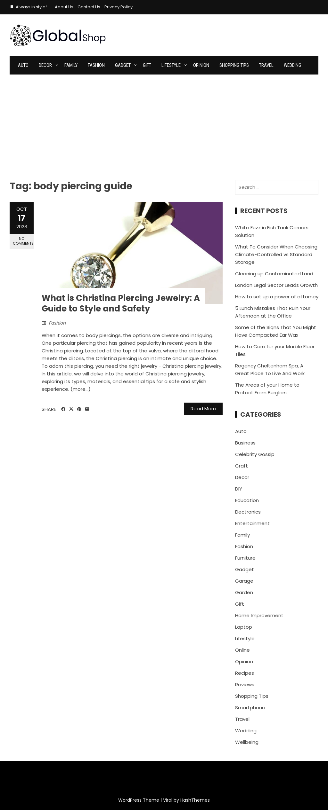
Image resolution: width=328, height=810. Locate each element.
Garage (244, 581)
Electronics (248, 511)
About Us (64, 7)
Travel (266, 65)
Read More (203, 408)
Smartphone (250, 707)
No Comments (23, 241)
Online (242, 650)
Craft (241, 465)
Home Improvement (259, 615)
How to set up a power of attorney (276, 296)
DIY (238, 488)
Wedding (292, 65)
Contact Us (89, 7)
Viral (167, 800)
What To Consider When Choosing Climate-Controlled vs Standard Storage (276, 254)
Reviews (244, 684)
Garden (244, 592)
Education (247, 500)
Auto (23, 65)
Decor (45, 65)
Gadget (123, 65)
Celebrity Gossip (255, 454)
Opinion (201, 65)
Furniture (245, 557)
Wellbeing (246, 742)
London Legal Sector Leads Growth (276, 285)
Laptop (243, 627)
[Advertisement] (164, 122)
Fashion (96, 65)
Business (245, 442)
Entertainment (252, 523)
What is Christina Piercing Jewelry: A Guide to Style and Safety (121, 303)
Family (71, 65)
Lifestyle (171, 65)
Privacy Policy (118, 7)
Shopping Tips (234, 65)
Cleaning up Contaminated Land (274, 273)
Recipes (244, 673)
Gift (147, 65)
